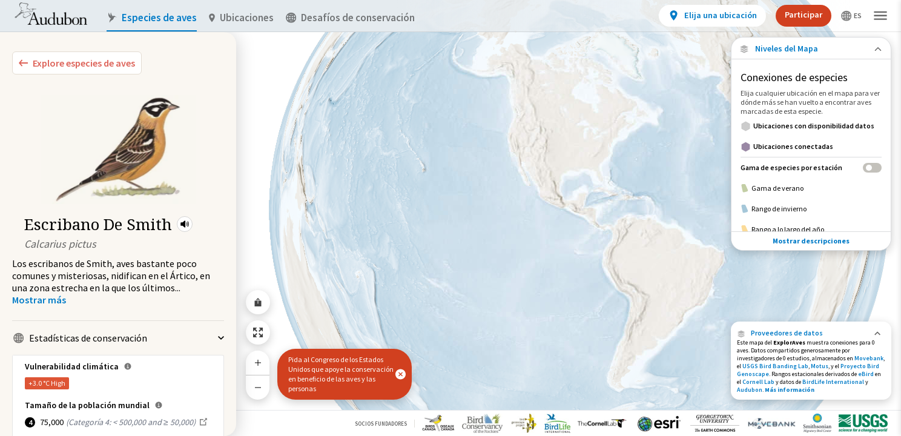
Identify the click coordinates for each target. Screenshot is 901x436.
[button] (185, 224)
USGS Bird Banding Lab (775, 366)
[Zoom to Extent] (258, 332)
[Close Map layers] (811, 49)
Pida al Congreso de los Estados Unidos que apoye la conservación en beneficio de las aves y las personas (341, 374)
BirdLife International (833, 382)
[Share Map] (258, 302)
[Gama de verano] (811, 188)
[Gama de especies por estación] (811, 167)
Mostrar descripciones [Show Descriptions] (811, 240)
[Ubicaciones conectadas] (811, 146)
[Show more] (39, 300)
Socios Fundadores (381, 423)
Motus (819, 366)
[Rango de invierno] (811, 209)
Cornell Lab (758, 382)
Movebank (868, 358)
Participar (803, 14)
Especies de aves (152, 18)
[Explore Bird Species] (77, 62)
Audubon (749, 390)
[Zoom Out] (258, 387)
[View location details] (712, 16)
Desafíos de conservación (350, 18)
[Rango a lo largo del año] (811, 229)
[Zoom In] (258, 363)
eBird (866, 374)
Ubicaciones (241, 18)
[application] (450, 218)
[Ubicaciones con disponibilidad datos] (811, 126)
